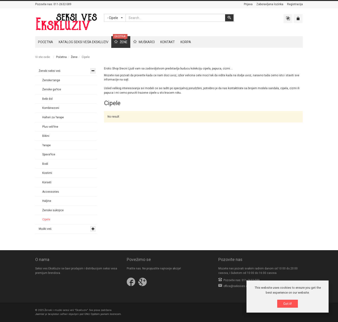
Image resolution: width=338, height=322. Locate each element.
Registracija (295, 4)
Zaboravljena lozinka (269, 4)
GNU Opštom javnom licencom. (103, 314)
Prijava (248, 4)
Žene (74, 57)
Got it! (287, 304)
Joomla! (39, 314)
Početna (61, 57)
